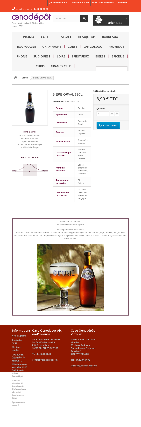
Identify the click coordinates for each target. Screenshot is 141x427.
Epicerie (118, 56)
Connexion (122, 2)
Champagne (51, 47)
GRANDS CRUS (61, 66)
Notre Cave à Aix (80, 2)
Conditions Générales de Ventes (18, 357)
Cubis (40, 66)
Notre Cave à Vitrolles (103, 2)
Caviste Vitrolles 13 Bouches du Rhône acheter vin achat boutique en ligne (19, 389)
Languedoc (93, 47)
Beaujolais (87, 37)
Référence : (58, 101)
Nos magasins (19, 336)
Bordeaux (110, 37)
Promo (28, 37)
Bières (100, 56)
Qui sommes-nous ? (59, 2)
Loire (61, 56)
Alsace (66, 37)
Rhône (21, 56)
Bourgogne (26, 47)
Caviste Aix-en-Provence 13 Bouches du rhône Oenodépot (19, 370)
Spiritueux (80, 56)
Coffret (47, 37)
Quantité (101, 108)
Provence (116, 47)
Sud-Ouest (41, 56)
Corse (72, 47)
